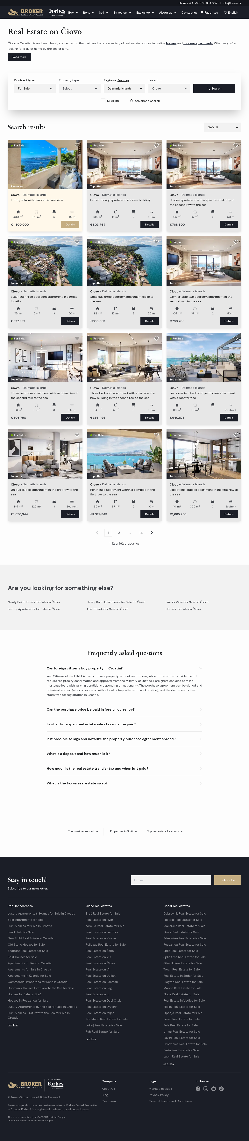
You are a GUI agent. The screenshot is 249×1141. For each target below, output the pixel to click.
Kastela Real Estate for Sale (182, 920)
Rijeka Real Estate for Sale (181, 1007)
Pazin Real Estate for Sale (181, 1050)
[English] (231, 12)
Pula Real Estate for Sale (180, 1025)
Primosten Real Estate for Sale (184, 938)
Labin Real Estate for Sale (181, 1056)
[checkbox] (103, 100)
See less (13, 1025)
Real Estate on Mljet (100, 1013)
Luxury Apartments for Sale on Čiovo (34, 609)
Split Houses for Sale (22, 957)
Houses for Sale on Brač (24, 994)
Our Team (109, 1101)
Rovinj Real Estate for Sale (181, 1038)
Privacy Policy (159, 1095)
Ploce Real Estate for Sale (181, 994)
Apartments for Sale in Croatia (29, 969)
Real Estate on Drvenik (101, 1007)
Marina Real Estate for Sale (182, 988)
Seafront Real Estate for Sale (28, 951)
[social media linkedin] (213, 1088)
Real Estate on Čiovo (100, 963)
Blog (105, 1095)
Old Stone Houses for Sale (26, 944)
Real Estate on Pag (99, 988)
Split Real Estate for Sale (180, 951)
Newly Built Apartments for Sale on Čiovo (116, 602)
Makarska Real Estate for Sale (184, 926)
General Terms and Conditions (170, 1101)
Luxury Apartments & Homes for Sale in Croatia (41, 913)
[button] (124, 667)
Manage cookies (160, 1089)
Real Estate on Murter (101, 938)
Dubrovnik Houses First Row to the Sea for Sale (41, 988)
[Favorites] (209, 12)
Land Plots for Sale (21, 932)
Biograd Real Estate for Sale (183, 982)
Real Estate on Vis (98, 957)
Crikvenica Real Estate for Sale (185, 1044)
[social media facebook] (198, 1088)
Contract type (24, 80)
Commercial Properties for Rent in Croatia (38, 982)
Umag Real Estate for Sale (181, 1031)
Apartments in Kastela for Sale (29, 975)
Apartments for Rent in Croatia (30, 963)
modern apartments (198, 43)
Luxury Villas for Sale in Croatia (30, 926)
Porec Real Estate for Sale (181, 1019)
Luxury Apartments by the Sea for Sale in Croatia (42, 1007)
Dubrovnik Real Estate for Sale (184, 913)
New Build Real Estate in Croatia (30, 938)
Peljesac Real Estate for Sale (106, 944)
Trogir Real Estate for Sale (181, 969)
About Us (108, 1089)
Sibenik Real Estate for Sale (182, 963)
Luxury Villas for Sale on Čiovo (187, 602)
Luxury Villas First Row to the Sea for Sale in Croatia (39, 1015)
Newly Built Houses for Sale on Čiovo (34, 602)
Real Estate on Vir (98, 969)
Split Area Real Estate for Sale (184, 957)
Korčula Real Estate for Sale (105, 926)
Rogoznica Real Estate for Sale (184, 944)
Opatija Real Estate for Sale (182, 1013)
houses (171, 43)
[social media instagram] (206, 1088)
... (130, 533)
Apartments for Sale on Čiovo (107, 609)
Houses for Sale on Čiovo (183, 609)
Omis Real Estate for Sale (181, 932)
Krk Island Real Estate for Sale (107, 1019)
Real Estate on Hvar (99, 920)
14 (141, 533)
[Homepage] (36, 12)
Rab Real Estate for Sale (102, 1031)
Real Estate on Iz (97, 994)
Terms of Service (37, 1120)
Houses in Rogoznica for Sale (28, 1000)
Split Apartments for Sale (26, 920)
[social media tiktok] (221, 1088)
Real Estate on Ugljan (101, 975)
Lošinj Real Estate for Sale (104, 1025)
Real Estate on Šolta (100, 951)
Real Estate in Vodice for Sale (184, 1000)
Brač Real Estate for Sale (103, 913)
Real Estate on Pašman (102, 982)
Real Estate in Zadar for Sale (183, 975)
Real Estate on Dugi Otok (103, 1000)
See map (123, 80)
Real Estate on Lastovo (102, 932)
